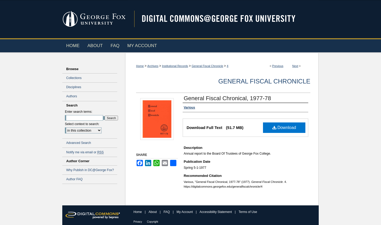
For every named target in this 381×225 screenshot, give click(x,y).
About (153, 212)
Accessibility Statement (216, 212)
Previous (277, 66)
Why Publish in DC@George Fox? (90, 170)
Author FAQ (74, 179)
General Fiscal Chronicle (207, 66)
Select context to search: (82, 124)
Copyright (152, 221)
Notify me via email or (85, 152)
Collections (74, 78)
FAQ (167, 212)
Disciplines (73, 87)
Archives (152, 66)
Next (295, 66)
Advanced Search (78, 143)
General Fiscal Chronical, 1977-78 (227, 98)
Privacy (138, 221)
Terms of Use (248, 212)
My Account (185, 212)
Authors (71, 96)
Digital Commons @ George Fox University (223, 19)
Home (140, 66)
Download (284, 127)
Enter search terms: (78, 112)
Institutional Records (175, 66)
